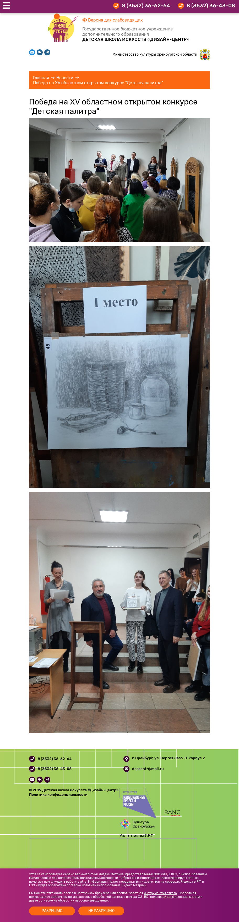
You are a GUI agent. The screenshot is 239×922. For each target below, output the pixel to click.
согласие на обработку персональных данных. (74, 900)
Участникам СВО (137, 835)
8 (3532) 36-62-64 (146, 5)
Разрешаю (52, 911)
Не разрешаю (101, 911)
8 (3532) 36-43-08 (211, 5)
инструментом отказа (160, 893)
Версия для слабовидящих (112, 20)
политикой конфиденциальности (175, 897)
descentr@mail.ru (148, 769)
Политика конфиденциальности (58, 794)
